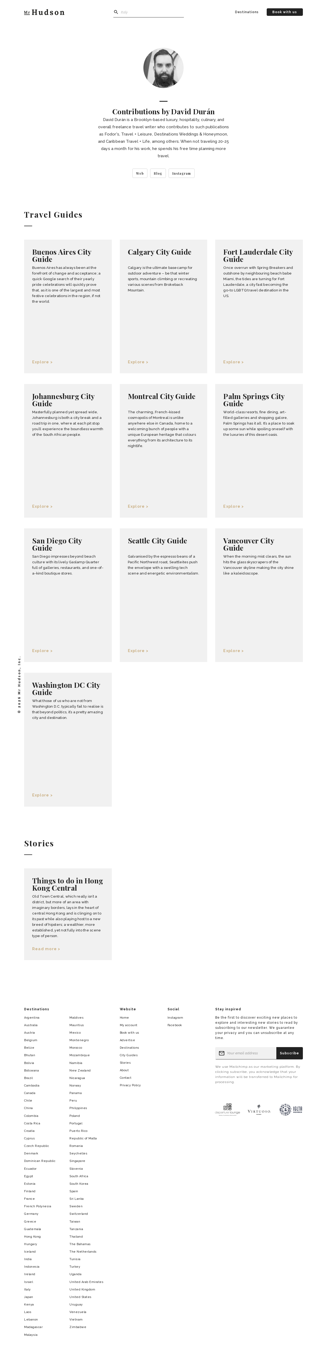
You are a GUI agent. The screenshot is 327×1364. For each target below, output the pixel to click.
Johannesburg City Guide (63, 399)
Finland (30, 1191)
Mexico (75, 1032)
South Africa (78, 1176)
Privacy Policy (130, 1085)
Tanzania (76, 1229)
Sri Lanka (76, 1199)
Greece (30, 1221)
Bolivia (29, 1063)
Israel (28, 1282)
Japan (28, 1297)
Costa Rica (32, 1123)
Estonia (30, 1184)
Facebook (175, 1025)
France (29, 1199)
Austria (29, 1032)
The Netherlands (83, 1251)
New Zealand (80, 1070)
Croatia (29, 1131)
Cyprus (29, 1138)
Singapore (77, 1161)
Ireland (29, 1274)
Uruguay (76, 1304)
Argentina (32, 1017)
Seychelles (78, 1153)
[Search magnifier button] (116, 12)
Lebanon (31, 1319)
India (28, 1259)
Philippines (78, 1108)
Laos (27, 1312)
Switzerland (78, 1214)
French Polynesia (37, 1206)
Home (124, 1017)
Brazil (28, 1078)
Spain (73, 1191)
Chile (28, 1100)
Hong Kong (32, 1236)
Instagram (175, 1017)
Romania (76, 1146)
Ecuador (30, 1169)
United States (80, 1297)
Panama (75, 1093)
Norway (75, 1085)
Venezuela (78, 1312)
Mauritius (76, 1025)
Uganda (75, 1274)
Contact (126, 1078)
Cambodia (31, 1085)
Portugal (75, 1123)
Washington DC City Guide (66, 688)
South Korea (78, 1184)
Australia (31, 1025)
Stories (125, 1063)
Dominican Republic (39, 1161)
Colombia (31, 1116)
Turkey (74, 1266)
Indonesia (32, 1266)
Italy (27, 1289)
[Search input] (148, 12)
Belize (29, 1047)
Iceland (30, 1251)
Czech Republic (36, 1146)
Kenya (29, 1304)
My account (129, 1025)
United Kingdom (82, 1289)
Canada (29, 1093)
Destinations (247, 12)
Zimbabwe (77, 1327)
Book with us (284, 12)
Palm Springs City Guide (253, 399)
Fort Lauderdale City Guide (258, 255)
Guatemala (32, 1229)
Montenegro (79, 1040)
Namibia (76, 1063)
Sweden (76, 1206)
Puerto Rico (78, 1131)
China (28, 1108)
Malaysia (31, 1335)
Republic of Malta (83, 1138)
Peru (73, 1100)
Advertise (127, 1040)
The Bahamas (80, 1244)
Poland (74, 1116)
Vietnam (76, 1319)
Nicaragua (77, 1078)
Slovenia (76, 1169)
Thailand (76, 1236)
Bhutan (29, 1055)
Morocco (75, 1047)
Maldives (76, 1017)
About (124, 1070)
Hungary (30, 1244)
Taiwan (74, 1221)
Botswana (31, 1070)
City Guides (129, 1055)
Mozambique (79, 1055)
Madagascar (33, 1327)
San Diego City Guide (57, 544)
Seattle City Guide (157, 540)
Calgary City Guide (160, 252)
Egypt (28, 1176)
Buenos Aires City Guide (61, 255)
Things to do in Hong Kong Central (67, 884)
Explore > (42, 362)
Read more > (46, 949)
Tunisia (75, 1259)
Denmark (31, 1153)
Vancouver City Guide (248, 544)
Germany (31, 1214)
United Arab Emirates (86, 1282)
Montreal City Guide (162, 396)
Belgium (31, 1040)
